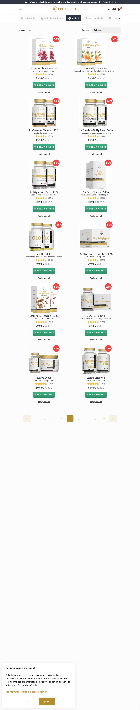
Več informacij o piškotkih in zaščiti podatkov (26, 691)
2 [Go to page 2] (44, 418)
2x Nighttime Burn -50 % (44, 192)
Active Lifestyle (96, 377)
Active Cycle (44, 377)
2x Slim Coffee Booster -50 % (95, 254)
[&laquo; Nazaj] (27, 418)
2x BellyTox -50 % (96, 68)
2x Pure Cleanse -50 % (96, 192)
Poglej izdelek (44, 92)
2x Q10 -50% (44, 254)
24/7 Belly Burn (96, 315)
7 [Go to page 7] (87, 418)
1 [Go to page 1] (36, 418)
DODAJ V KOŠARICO (44, 85)
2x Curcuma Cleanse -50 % (44, 130)
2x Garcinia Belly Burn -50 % (96, 130)
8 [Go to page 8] (95, 418)
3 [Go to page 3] (53, 418)
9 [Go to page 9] (104, 418)
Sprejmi (47, 701)
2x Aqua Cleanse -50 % (44, 68)
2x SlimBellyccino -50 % (44, 315)
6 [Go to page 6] (78, 418)
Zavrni (29, 701)
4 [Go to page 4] (61, 418)
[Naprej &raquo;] (113, 418)
